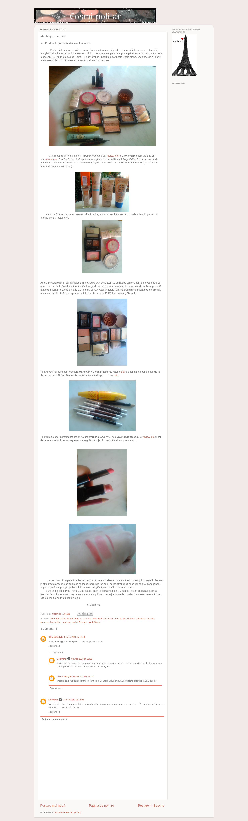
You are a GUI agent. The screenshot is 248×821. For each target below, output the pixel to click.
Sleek (97, 622)
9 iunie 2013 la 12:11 (74, 637)
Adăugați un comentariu (55, 719)
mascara (44, 622)
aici (123, 371)
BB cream (61, 618)
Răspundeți (54, 646)
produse (66, 622)
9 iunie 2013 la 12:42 (82, 676)
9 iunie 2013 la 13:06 (73, 699)
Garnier (131, 618)
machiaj (151, 618)
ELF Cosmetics (105, 618)
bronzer (77, 618)
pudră (75, 622)
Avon (52, 618)
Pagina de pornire (101, 805)
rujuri (90, 622)
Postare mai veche (151, 805)
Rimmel (83, 622)
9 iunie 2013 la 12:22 (81, 659)
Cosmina (61, 659)
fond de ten (120, 618)
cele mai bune (90, 618)
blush (70, 618)
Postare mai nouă (52, 805)
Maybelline (55, 622)
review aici (112, 155)
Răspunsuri (57, 652)
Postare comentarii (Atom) (68, 812)
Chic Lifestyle (55, 637)
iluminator (141, 618)
